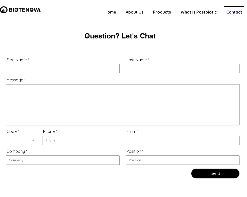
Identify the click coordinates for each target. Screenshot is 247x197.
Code (12, 131)
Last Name (137, 60)
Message (15, 80)
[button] (162, 9)
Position (134, 151)
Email (131, 131)
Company (16, 151)
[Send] (215, 173)
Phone (49, 131)
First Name (17, 60)
